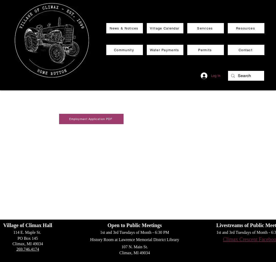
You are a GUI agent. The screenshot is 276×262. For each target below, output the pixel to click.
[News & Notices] (124, 28)
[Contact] (246, 50)
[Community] (124, 50)
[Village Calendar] (165, 28)
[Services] (205, 28)
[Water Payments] (165, 50)
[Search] (245, 76)
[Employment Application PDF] (91, 119)
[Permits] (205, 50)
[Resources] (246, 28)
